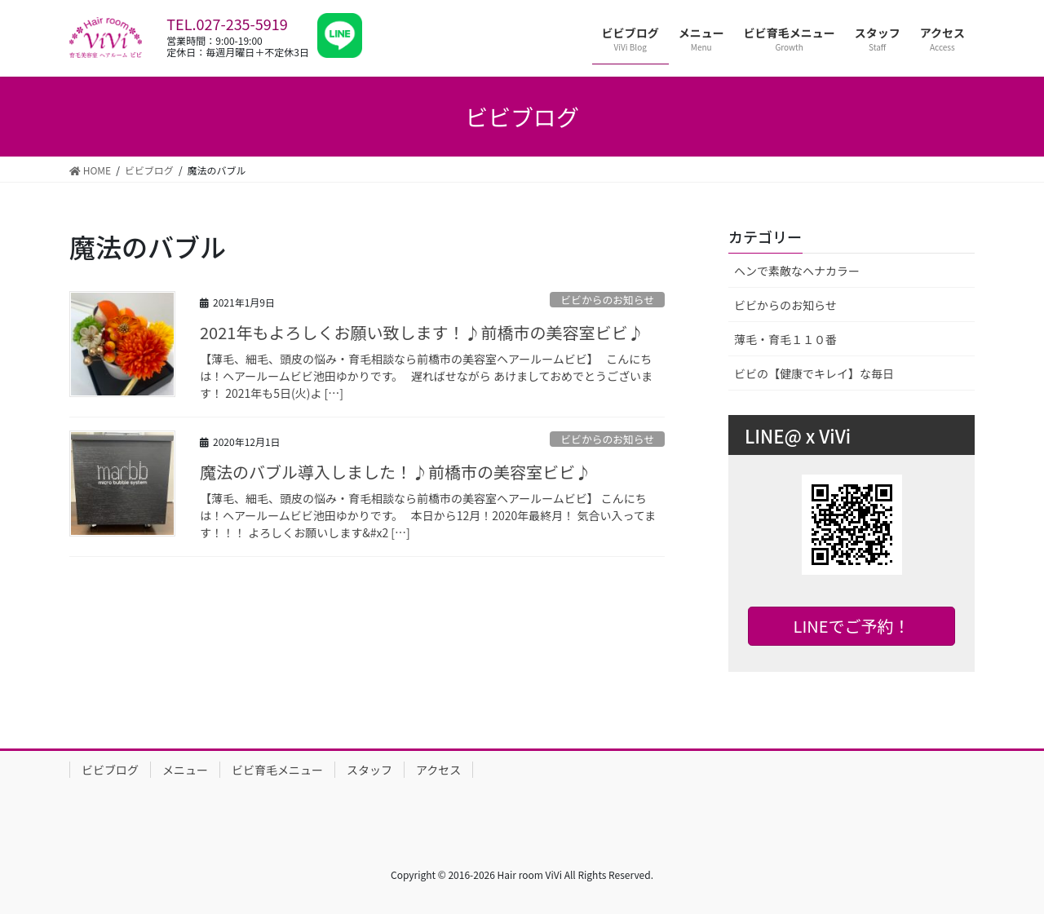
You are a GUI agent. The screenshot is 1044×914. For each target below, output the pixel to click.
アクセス (438, 770)
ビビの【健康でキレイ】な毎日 (814, 373)
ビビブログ (110, 770)
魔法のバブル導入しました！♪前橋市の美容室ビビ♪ (395, 471)
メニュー (185, 770)
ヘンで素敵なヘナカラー (797, 271)
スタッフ (369, 770)
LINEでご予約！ (852, 626)
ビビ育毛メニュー (277, 770)
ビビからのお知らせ (607, 299)
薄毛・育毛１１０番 (785, 339)
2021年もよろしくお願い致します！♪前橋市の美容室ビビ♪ (422, 332)
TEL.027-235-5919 (227, 23)
